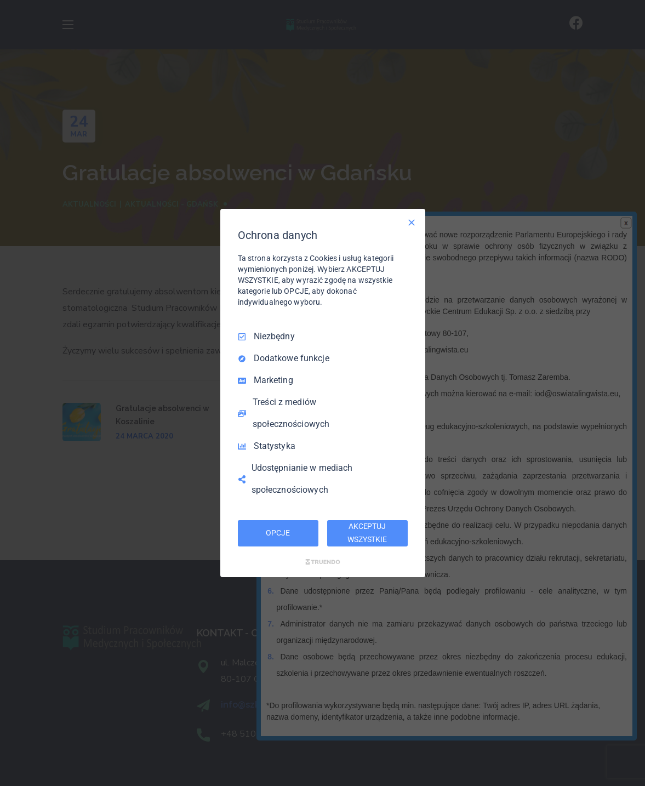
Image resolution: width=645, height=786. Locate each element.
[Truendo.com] (323, 561)
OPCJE (277, 532)
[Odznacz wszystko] (411, 222)
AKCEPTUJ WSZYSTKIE (367, 533)
